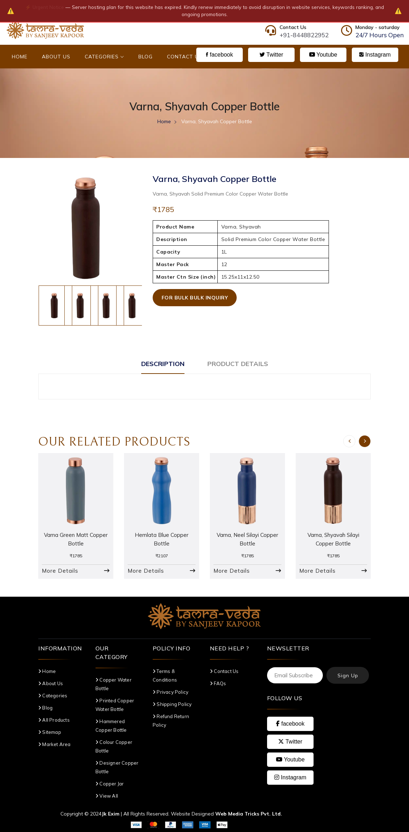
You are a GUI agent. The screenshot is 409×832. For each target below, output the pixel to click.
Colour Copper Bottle (113, 746)
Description (162, 364)
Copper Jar (109, 784)
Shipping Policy (172, 704)
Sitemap (49, 732)
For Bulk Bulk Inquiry (195, 297)
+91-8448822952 (304, 35)
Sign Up (347, 675)
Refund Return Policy (171, 720)
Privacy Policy (170, 692)
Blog (145, 56)
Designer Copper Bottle (116, 767)
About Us (56, 56)
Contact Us (184, 56)
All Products (54, 720)
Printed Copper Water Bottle (114, 705)
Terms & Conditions (165, 675)
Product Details (237, 364)
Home (20, 56)
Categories (104, 56)
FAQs (218, 683)
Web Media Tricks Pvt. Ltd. (248, 814)
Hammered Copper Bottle (111, 725)
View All (106, 796)
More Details (60, 570)
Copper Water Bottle (113, 684)
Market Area (54, 744)
